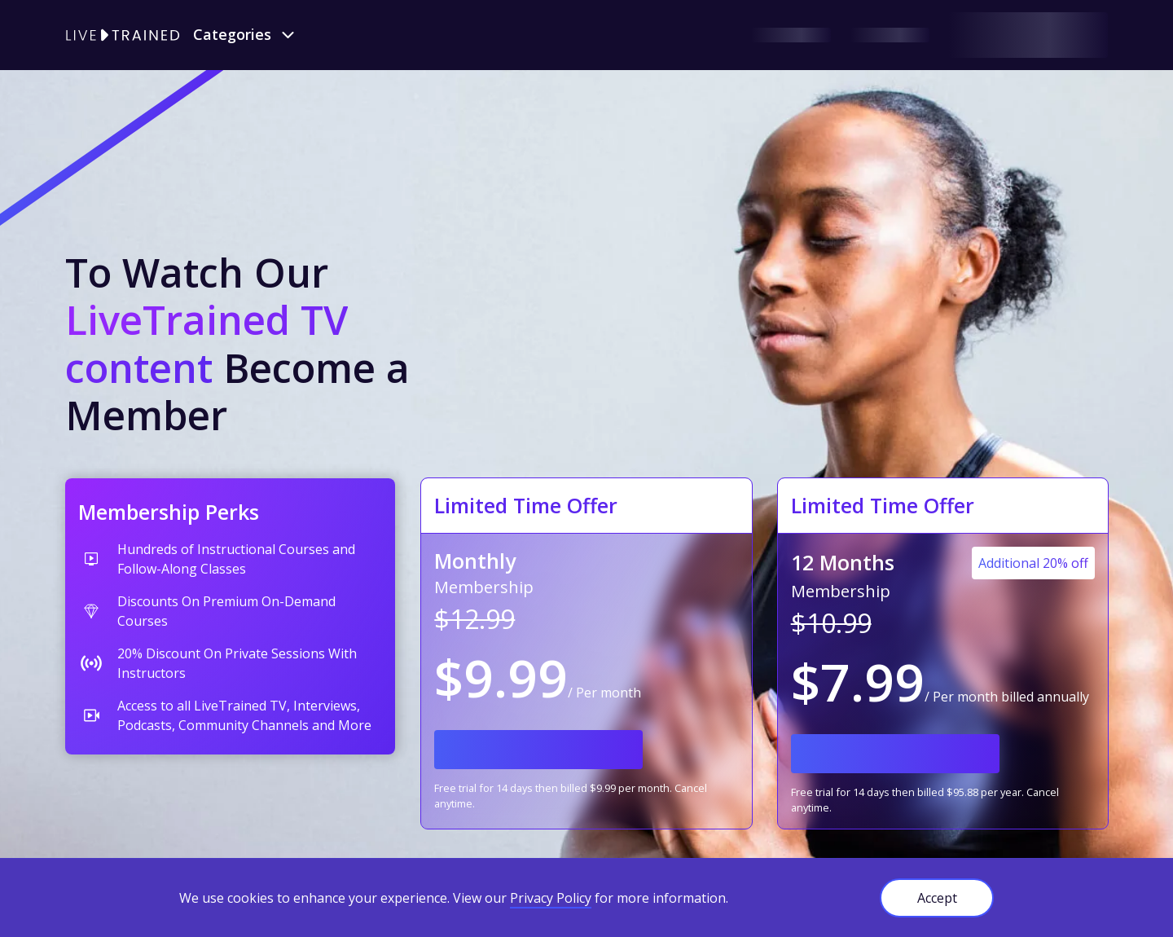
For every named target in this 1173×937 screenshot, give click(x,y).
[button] (245, 35)
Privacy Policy (550, 898)
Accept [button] (937, 898)
